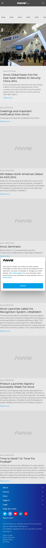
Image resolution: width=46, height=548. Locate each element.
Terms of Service (9, 537)
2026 (3, 17)
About (5, 488)
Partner (6, 492)
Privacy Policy (7, 277)
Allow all (23, 286)
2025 (11, 17)
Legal (5, 505)
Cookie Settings (17, 273)
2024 (20, 17)
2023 (28, 17)
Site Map (6, 542)
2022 (37, 17)
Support (6, 500)
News (5, 496)
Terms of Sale (7, 535)
